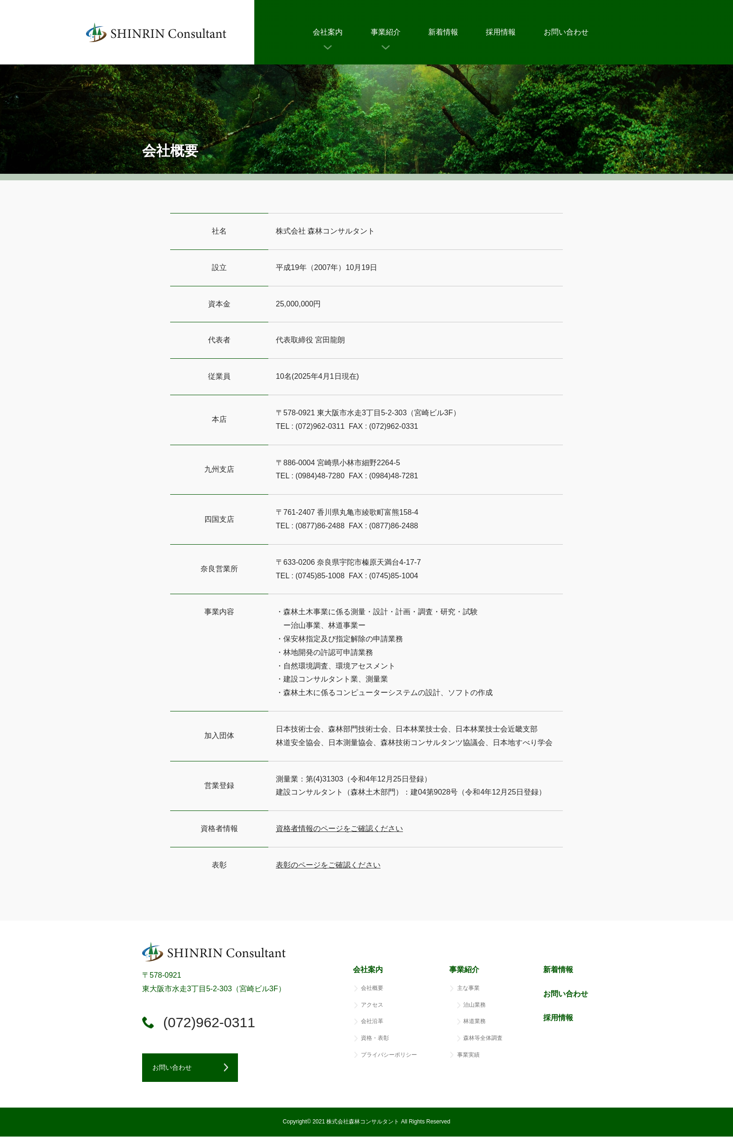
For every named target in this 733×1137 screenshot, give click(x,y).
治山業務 (474, 1005)
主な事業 (468, 988)
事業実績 (468, 1055)
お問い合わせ (566, 32)
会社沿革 (372, 1021)
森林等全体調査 (483, 1038)
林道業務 (474, 1021)
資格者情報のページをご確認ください (339, 828)
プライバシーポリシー (389, 1055)
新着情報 (443, 32)
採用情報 (501, 32)
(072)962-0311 (209, 1022)
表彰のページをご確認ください (328, 865)
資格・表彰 (375, 1038)
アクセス (372, 1005)
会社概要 (372, 988)
